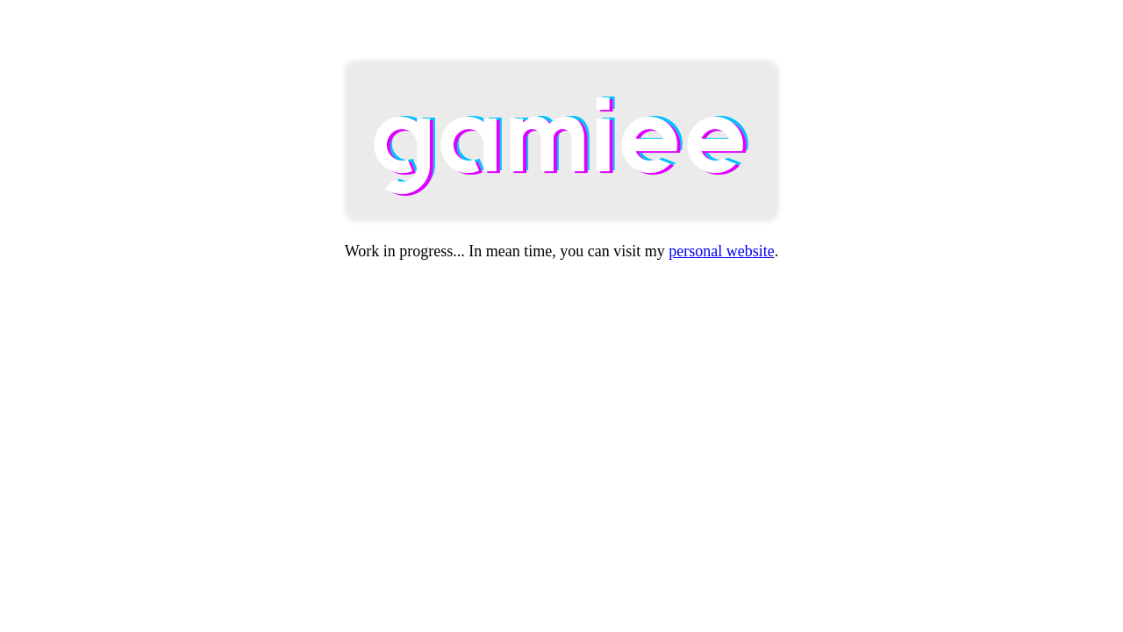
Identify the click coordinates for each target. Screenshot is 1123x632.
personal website (721, 251)
